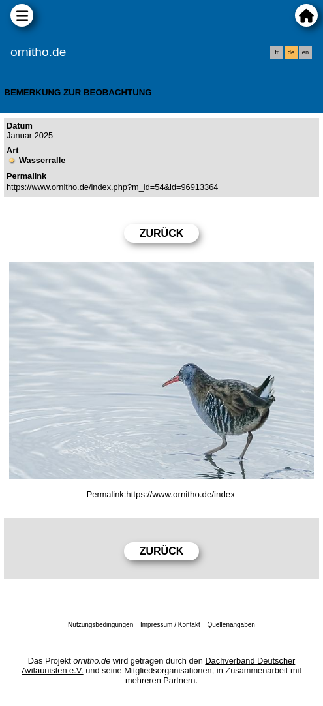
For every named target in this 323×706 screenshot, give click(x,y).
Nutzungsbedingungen (100, 624)
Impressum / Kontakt (171, 624)
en (305, 52)
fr (277, 52)
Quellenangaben (230, 624)
